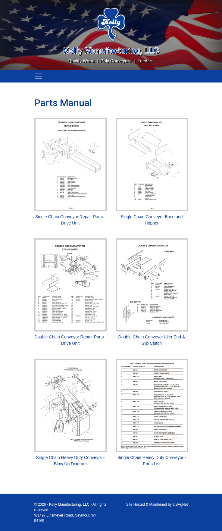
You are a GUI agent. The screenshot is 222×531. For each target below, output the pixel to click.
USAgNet (180, 504)
